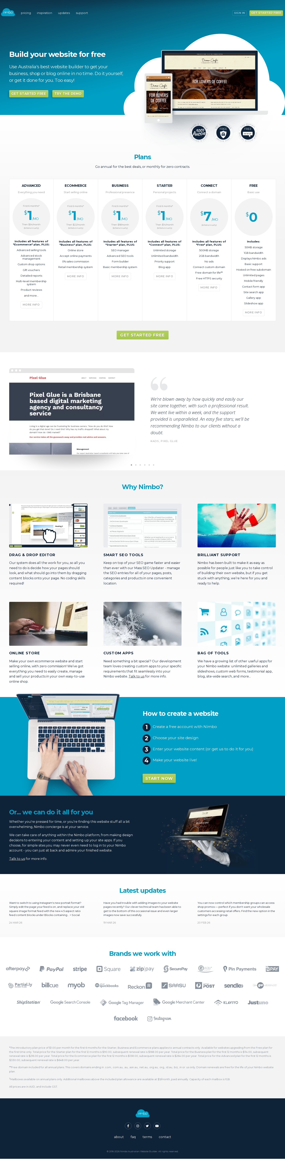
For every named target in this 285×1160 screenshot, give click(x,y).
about (119, 1138)
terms (147, 1138)
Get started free (263, 7)
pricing (29, 8)
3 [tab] (140, 466)
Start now (159, 779)
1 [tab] (131, 466)
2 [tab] (136, 466)
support (88, 8)
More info (31, 305)
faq (133, 1138)
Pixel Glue (169, 442)
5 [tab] (149, 466)
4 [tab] (145, 466)
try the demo (68, 94)
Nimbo (11, 7)
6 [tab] (153, 466)
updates (69, 8)
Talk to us (136, 677)
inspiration (49, 8)
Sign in (236, 7)
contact (165, 1138)
